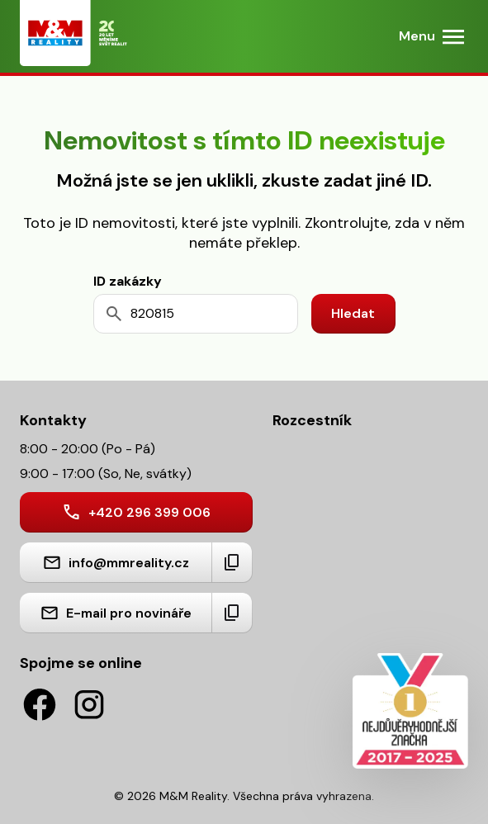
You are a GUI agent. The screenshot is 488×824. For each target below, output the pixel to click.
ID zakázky (127, 281)
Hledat (353, 313)
